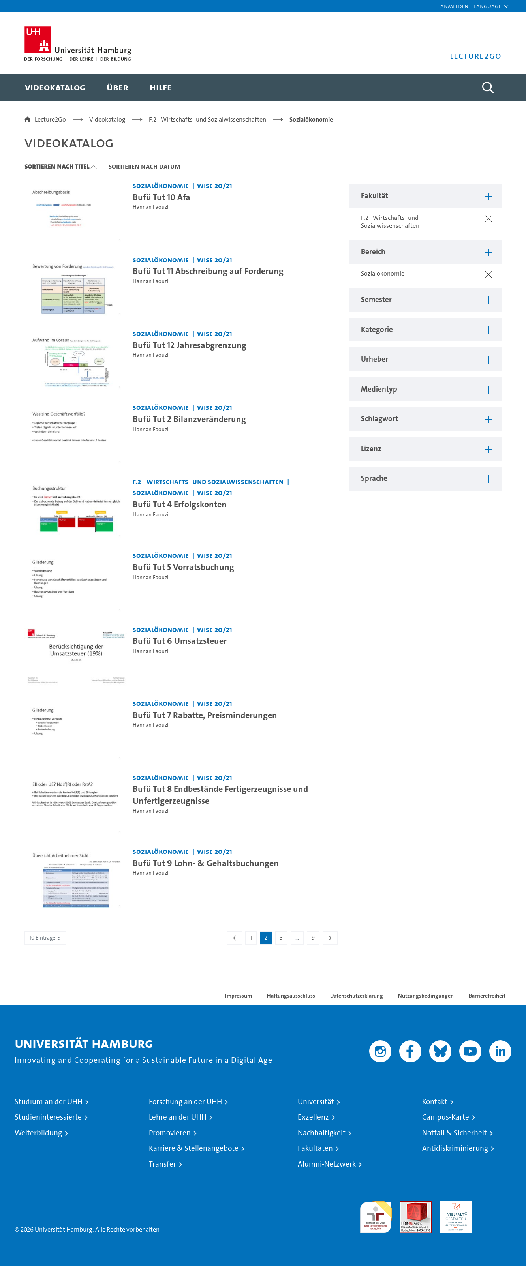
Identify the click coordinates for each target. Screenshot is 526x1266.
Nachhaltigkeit (322, 1133)
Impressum (238, 996)
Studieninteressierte (48, 1117)
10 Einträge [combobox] (45, 938)
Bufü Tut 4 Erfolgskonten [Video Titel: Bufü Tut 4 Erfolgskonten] (180, 504)
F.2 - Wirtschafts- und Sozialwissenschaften (207, 119)
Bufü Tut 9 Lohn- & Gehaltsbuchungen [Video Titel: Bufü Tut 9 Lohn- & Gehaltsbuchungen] (206, 863)
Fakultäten (315, 1148)
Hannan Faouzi (151, 207)
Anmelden (454, 6)
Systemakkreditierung (495, 1206)
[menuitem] (55, 87)
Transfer (162, 1164)
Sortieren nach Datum (144, 166)
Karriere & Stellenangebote (194, 1148)
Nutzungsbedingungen (426, 996)
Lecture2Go (50, 119)
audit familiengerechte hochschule (376, 1215)
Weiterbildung (38, 1133)
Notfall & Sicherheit (454, 1133)
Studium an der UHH (49, 1102)
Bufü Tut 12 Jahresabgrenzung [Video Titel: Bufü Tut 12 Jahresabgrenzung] (189, 345)
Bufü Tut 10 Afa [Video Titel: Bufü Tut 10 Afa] (161, 197)
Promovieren (170, 1133)
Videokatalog (107, 119)
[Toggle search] (488, 87)
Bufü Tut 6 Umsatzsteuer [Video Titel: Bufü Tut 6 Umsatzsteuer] (180, 641)
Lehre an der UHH (178, 1117)
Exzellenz (313, 1117)
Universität (316, 1102)
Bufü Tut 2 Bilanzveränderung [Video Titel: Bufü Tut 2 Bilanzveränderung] (189, 419)
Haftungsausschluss (291, 996)
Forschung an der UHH (185, 1102)
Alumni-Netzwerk (327, 1164)
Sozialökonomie (311, 119)
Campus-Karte (445, 1117)
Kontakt (434, 1102)
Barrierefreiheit (487, 996)
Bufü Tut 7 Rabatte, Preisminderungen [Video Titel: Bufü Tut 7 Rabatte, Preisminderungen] (205, 715)
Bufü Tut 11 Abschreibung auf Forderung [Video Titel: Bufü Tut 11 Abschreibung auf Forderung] (208, 271)
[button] (487, 6)
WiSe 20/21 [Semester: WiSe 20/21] (214, 185)
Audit (407, 1206)
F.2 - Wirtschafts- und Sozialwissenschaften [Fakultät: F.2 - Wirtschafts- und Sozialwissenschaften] (208, 481)
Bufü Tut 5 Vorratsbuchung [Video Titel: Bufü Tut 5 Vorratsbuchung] (183, 567)
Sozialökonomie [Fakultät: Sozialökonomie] (161, 185)
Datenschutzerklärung (356, 996)
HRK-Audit (454, 1206)
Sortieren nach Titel (56, 166)
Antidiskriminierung (455, 1148)
